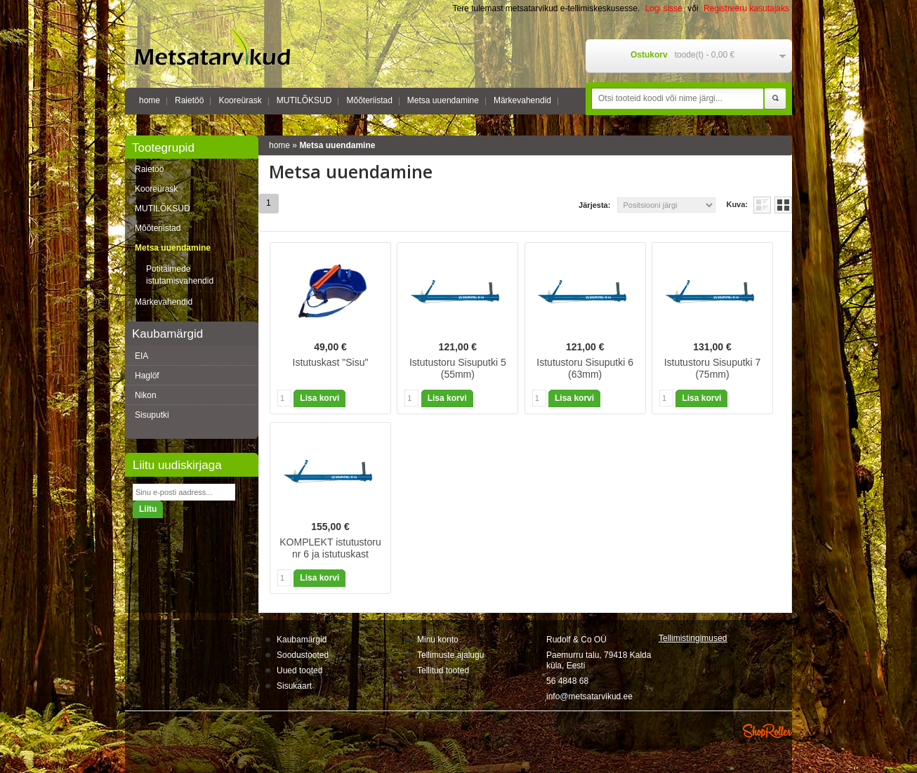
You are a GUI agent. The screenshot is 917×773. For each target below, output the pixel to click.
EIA (141, 356)
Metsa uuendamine (443, 100)
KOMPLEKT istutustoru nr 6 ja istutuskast (330, 548)
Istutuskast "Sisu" (331, 362)
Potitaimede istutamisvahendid (179, 275)
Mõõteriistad (369, 100)
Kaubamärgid (301, 640)
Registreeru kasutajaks (746, 8)
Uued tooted (299, 670)
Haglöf (147, 376)
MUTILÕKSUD (304, 100)
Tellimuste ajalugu (450, 655)
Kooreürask (239, 100)
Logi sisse (663, 8)
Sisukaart (294, 686)
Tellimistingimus (693, 638)
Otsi (775, 99)
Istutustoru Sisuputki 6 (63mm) (584, 368)
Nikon (146, 395)
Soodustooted (303, 655)
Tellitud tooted (443, 670)
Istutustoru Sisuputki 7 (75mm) (712, 368)
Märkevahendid (522, 100)
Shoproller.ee (767, 731)
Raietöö (189, 100)
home (149, 100)
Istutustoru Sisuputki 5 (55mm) (457, 368)
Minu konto (437, 640)
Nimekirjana (762, 205)
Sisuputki (152, 415)
